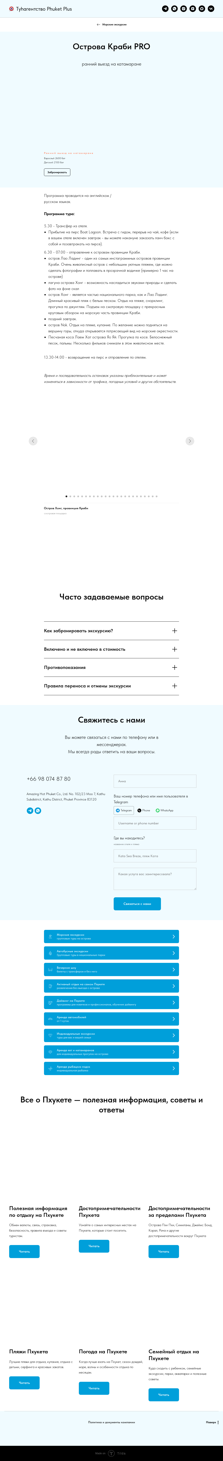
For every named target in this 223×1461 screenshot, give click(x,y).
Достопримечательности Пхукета (109, 1211)
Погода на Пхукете (103, 1351)
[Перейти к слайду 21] (145, 496)
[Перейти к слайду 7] (90, 496)
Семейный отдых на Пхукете (174, 1354)
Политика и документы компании (111, 1422)
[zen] (192, 8)
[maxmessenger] (202, 8)
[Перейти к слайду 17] (129, 496)
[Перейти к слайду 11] (105, 496)
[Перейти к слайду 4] (78, 496)
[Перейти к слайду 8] (94, 496)
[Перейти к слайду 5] (82, 496)
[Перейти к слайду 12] (109, 496)
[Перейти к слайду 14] (117, 496)
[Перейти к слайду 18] (133, 496)
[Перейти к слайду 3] (74, 496)
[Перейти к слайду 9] (98, 496)
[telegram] (165, 8)
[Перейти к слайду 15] (121, 496)
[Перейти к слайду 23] (153, 496)
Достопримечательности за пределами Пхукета (179, 1211)
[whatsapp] (174, 8)
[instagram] (183, 8)
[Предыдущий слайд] (33, 441)
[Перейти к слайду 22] (149, 496)
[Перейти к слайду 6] (86, 496)
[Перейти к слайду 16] (125, 496)
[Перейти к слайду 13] (113, 496)
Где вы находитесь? (129, 838)
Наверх (212, 1422)
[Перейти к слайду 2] (70, 496)
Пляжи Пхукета (28, 1351)
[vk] (211, 8)
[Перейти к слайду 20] (141, 496)
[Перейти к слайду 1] (66, 496)
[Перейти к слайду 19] (137, 496)
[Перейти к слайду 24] (156, 496)
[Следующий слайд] (190, 441)
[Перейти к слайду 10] (102, 496)
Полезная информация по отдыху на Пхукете (38, 1211)
